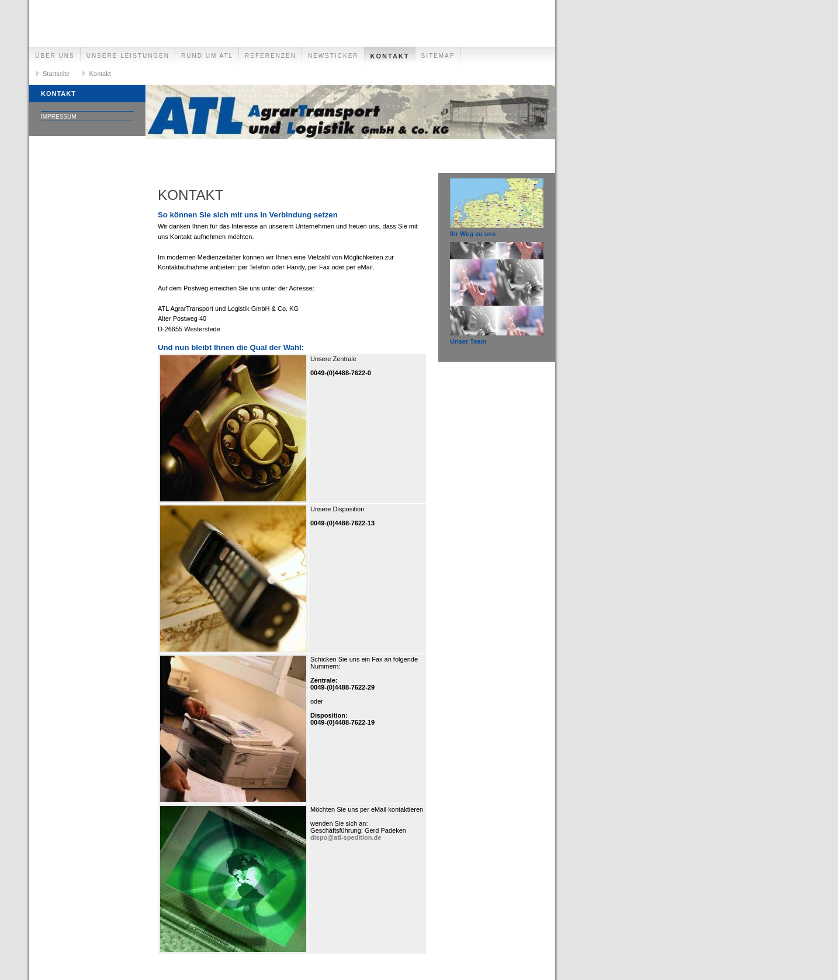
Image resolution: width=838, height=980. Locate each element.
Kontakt (390, 56)
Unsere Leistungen (127, 56)
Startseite (56, 73)
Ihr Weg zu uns (473, 233)
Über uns (55, 56)
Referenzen (270, 56)
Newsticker (333, 56)
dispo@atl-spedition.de (345, 837)
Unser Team (468, 341)
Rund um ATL (207, 56)
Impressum (59, 116)
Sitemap (438, 56)
